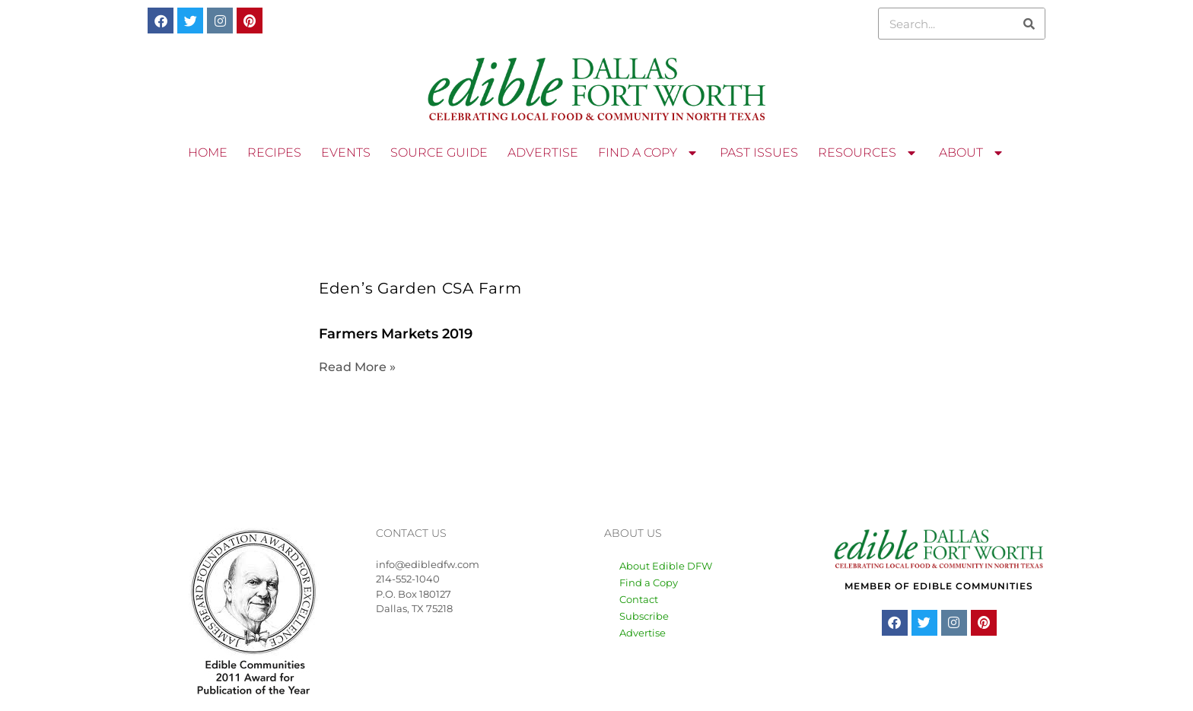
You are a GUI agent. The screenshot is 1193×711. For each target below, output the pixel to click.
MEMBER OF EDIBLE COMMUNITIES (939, 586)
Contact (638, 599)
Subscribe (644, 616)
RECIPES (274, 152)
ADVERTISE (542, 152)
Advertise (642, 633)
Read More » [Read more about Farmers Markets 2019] (357, 367)
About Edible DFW (665, 566)
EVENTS (346, 152)
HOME (207, 152)
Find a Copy (648, 582)
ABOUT (972, 153)
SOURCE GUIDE (439, 152)
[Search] (1029, 23)
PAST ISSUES (759, 152)
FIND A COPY (649, 153)
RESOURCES (868, 153)
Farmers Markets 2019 (395, 333)
